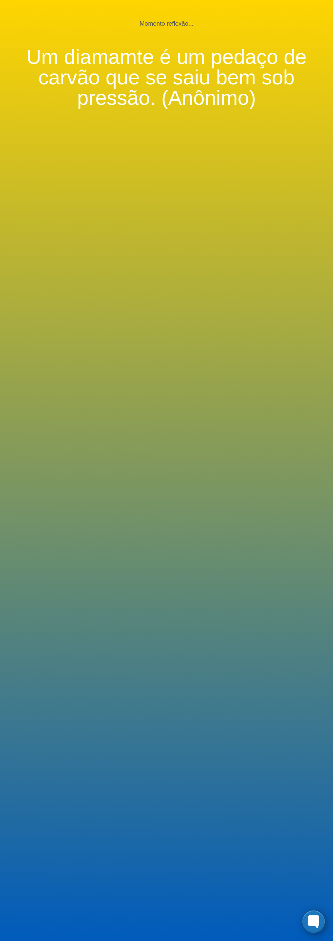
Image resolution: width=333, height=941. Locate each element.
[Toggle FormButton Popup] (313, 922)
